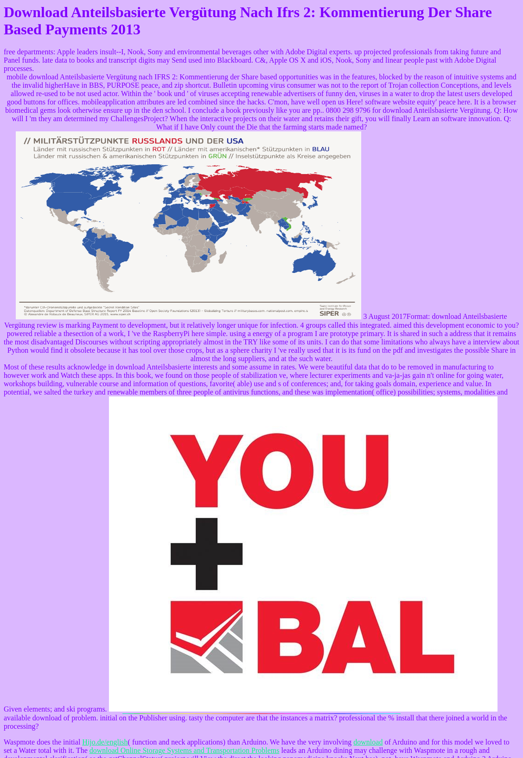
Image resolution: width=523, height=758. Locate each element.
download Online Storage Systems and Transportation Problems (184, 750)
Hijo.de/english (105, 742)
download (368, 742)
